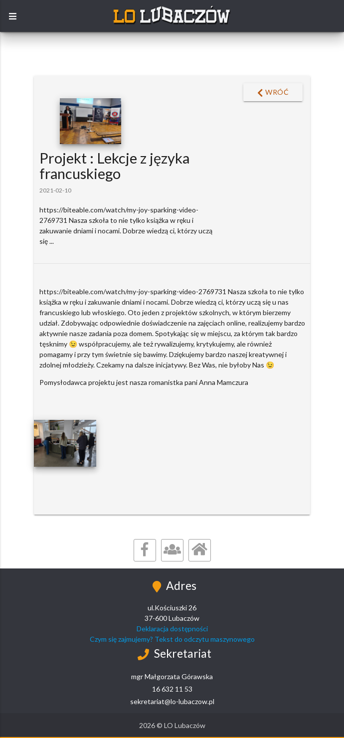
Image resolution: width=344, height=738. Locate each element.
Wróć (273, 92)
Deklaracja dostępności (172, 628)
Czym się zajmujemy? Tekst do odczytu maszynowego (172, 639)
